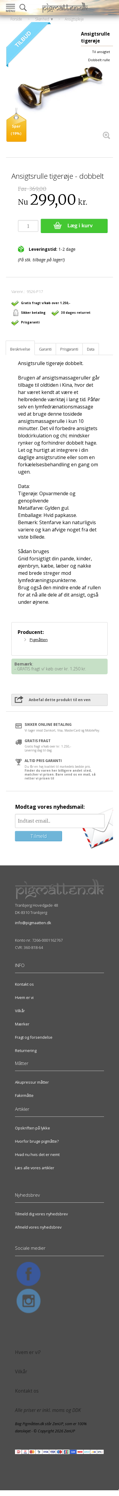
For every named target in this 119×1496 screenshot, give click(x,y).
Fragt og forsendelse (33, 1037)
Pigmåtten (39, 639)
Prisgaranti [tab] (69, 349)
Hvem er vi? (28, 1352)
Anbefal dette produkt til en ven (60, 699)
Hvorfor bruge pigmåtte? (37, 1141)
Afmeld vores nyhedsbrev (38, 1227)
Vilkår (20, 1010)
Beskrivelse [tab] (20, 349)
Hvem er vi (24, 997)
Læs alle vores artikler (34, 1167)
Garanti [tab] (45, 349)
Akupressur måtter (32, 1082)
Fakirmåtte (24, 1095)
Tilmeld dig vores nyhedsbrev (41, 1214)
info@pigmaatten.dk (33, 922)
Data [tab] (90, 349)
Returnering (26, 1050)
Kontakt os (24, 984)
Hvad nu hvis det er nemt (37, 1154)
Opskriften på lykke (32, 1128)
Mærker (22, 1024)
